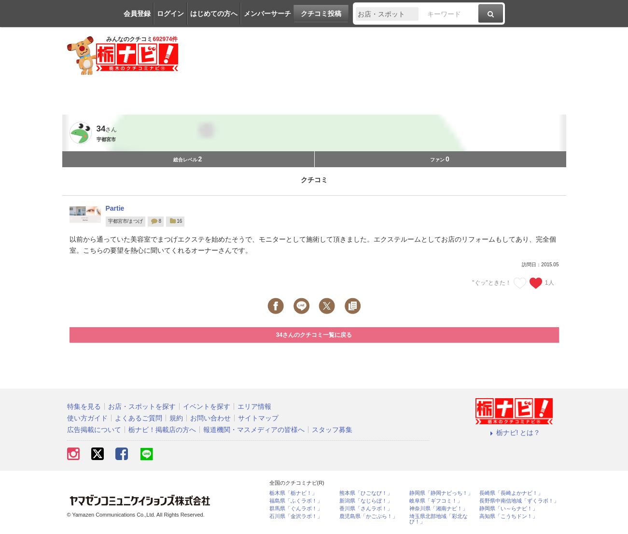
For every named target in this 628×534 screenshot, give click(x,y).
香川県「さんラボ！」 (365, 508)
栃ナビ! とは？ (514, 432)
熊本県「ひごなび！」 (365, 493)
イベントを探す (206, 406)
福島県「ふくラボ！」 (295, 501)
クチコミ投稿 (321, 13)
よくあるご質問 (138, 418)
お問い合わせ (210, 418)
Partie (115, 208)
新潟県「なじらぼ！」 (365, 501)
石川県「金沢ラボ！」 (295, 516)
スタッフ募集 (332, 429)
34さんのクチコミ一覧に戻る (314, 335)
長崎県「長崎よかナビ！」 (511, 493)
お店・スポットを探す (142, 406)
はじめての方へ (213, 13)
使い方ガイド (87, 418)
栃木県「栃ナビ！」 (293, 493)
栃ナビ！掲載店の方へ (162, 429)
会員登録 (137, 13)
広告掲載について (94, 429)
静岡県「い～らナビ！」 (508, 508)
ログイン (170, 13)
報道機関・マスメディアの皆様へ (254, 429)
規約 (176, 418)
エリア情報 (254, 406)
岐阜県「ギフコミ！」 (435, 501)
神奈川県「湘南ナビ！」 (438, 508)
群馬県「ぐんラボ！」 (295, 508)
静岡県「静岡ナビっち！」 (441, 493)
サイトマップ (258, 418)
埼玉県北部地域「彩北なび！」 (438, 519)
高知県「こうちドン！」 (508, 516)
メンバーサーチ (267, 13)
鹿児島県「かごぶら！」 (368, 516)
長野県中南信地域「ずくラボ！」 (519, 501)
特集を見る (84, 406)
